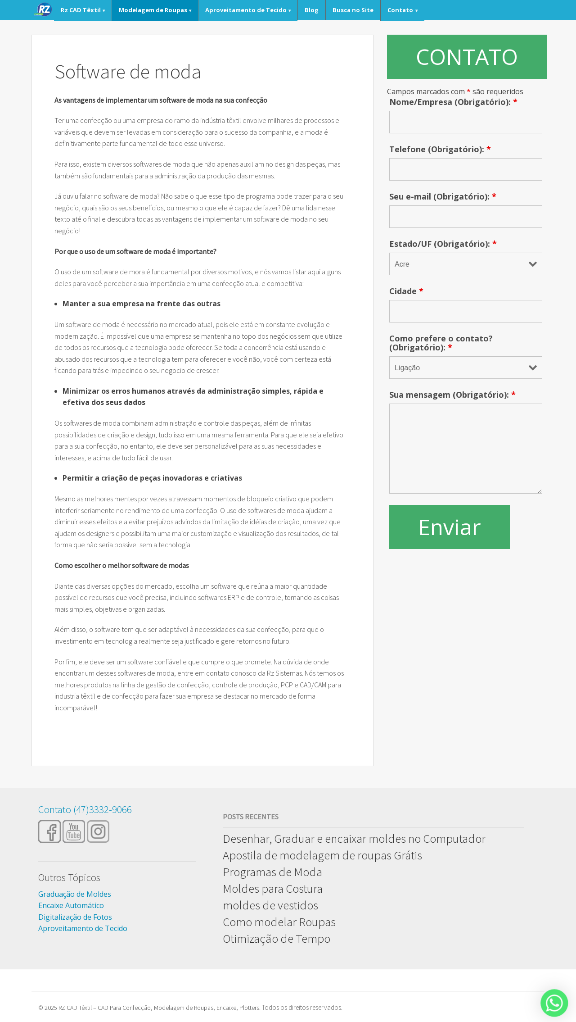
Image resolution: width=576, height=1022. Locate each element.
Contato (400, 10)
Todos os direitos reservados (301, 1007)
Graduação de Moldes (74, 894)
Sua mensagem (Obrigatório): (452, 394)
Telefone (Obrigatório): (440, 149)
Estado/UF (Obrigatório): (443, 243)
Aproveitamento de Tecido (246, 10)
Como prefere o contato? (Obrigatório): (441, 343)
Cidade (406, 290)
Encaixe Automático (71, 905)
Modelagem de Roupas (153, 10)
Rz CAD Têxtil (81, 10)
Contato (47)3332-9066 (85, 809)
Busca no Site (353, 10)
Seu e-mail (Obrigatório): (442, 196)
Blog (312, 10)
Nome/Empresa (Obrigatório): (453, 101)
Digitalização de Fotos (75, 917)
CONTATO (467, 56)
